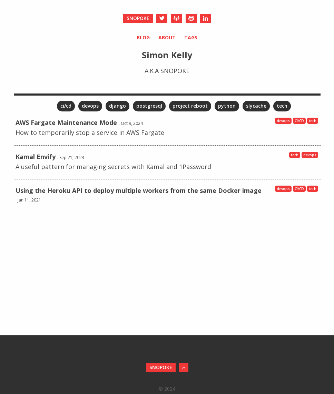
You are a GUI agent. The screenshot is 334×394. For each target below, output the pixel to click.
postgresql (149, 105)
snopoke (138, 18)
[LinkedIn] (205, 18)
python (227, 105)
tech (282, 105)
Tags (190, 37)
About (167, 37)
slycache (256, 105)
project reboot (190, 105)
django (117, 105)
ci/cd (65, 105)
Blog (143, 37)
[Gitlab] (176, 18)
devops (90, 105)
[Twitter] (161, 18)
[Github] (191, 18)
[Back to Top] (183, 367)
